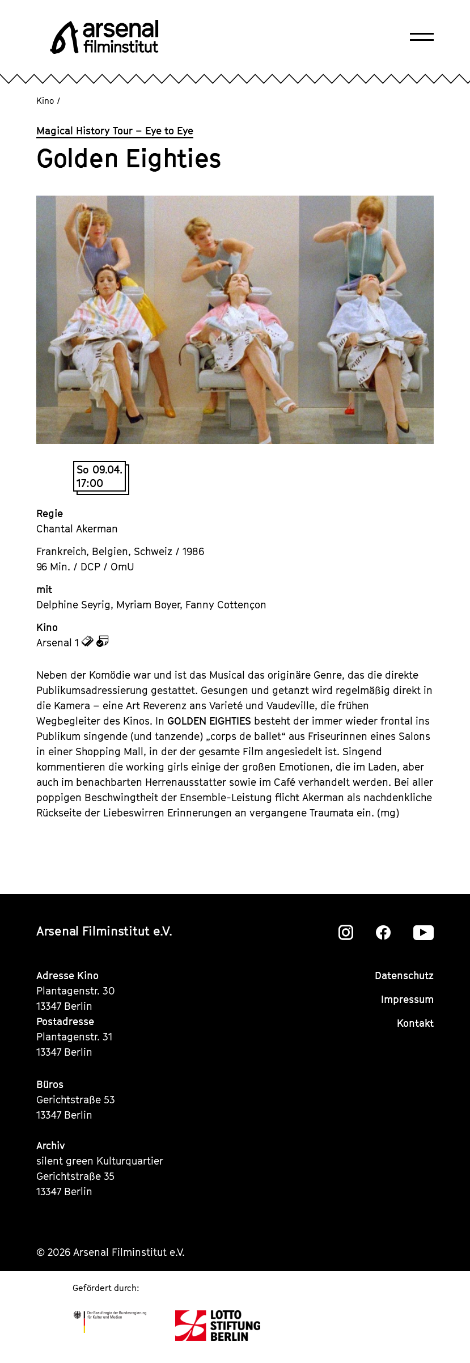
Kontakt (415, 1023)
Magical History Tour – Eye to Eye (114, 131)
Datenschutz (404, 975)
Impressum (407, 999)
